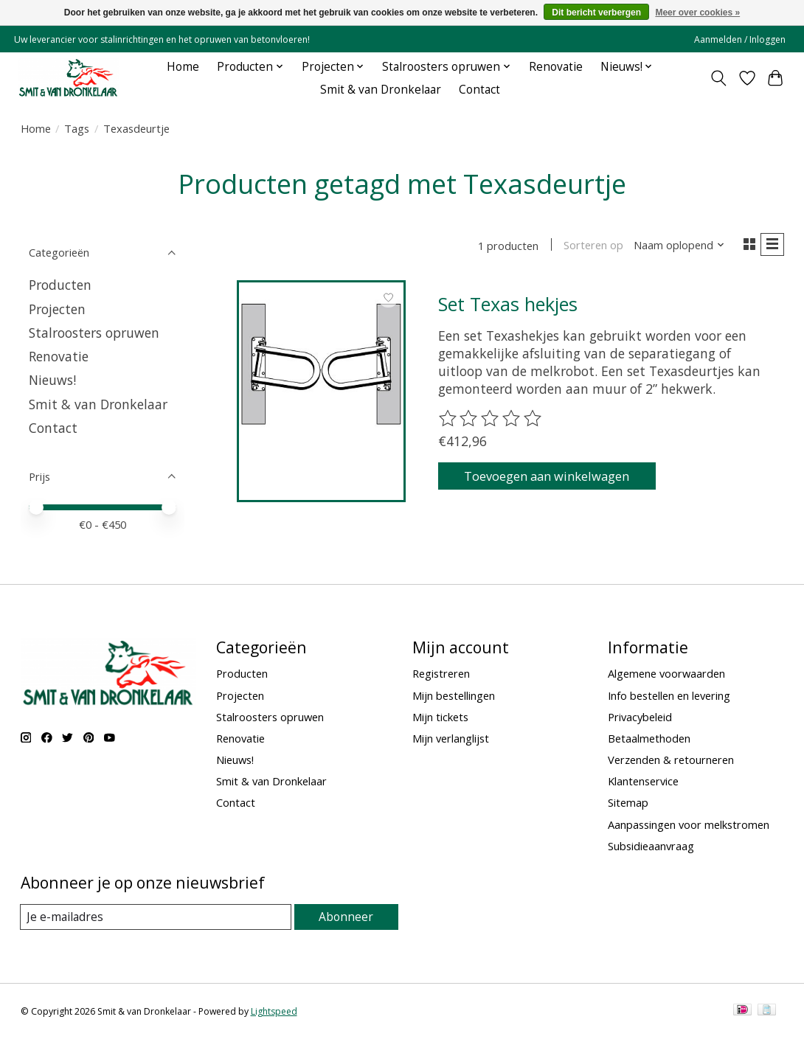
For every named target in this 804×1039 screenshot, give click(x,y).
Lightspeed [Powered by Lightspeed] (274, 1011)
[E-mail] (157, 917)
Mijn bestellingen (453, 695)
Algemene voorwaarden (666, 673)
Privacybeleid (640, 716)
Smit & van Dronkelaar (380, 89)
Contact (479, 89)
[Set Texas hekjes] (321, 367)
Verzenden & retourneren (671, 759)
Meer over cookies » (697, 12)
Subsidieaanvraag (651, 845)
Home (183, 66)
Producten (60, 284)
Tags (76, 128)
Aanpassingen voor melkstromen (688, 824)
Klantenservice (643, 781)
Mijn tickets (440, 716)
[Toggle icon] (718, 78)
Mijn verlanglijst (450, 738)
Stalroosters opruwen (94, 332)
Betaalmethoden (649, 738)
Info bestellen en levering (669, 695)
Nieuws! (52, 380)
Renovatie (556, 66)
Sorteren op (589, 246)
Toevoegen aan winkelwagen (558, 480)
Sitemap (628, 802)
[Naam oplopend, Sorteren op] (674, 246)
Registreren (441, 673)
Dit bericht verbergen (596, 12)
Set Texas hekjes (508, 306)
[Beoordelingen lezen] (491, 421)
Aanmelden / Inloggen (740, 39)
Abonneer (347, 916)
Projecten (57, 309)
